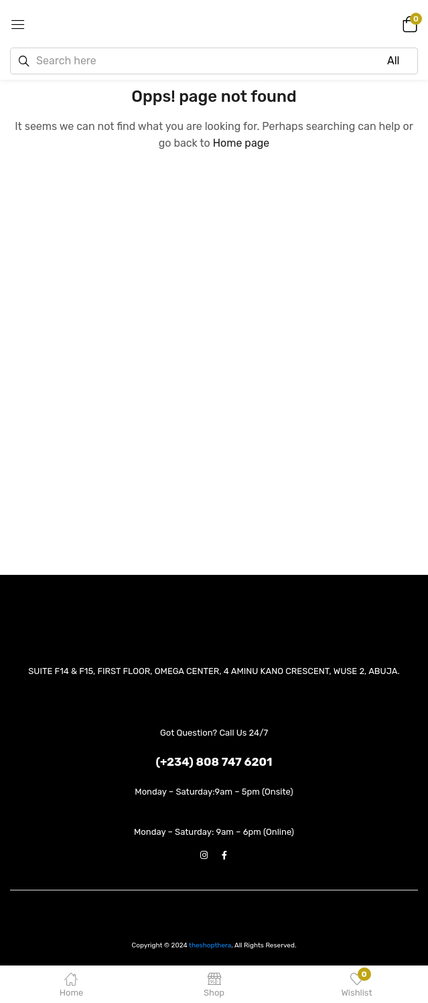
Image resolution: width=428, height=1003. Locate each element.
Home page (241, 143)
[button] (408, 23)
